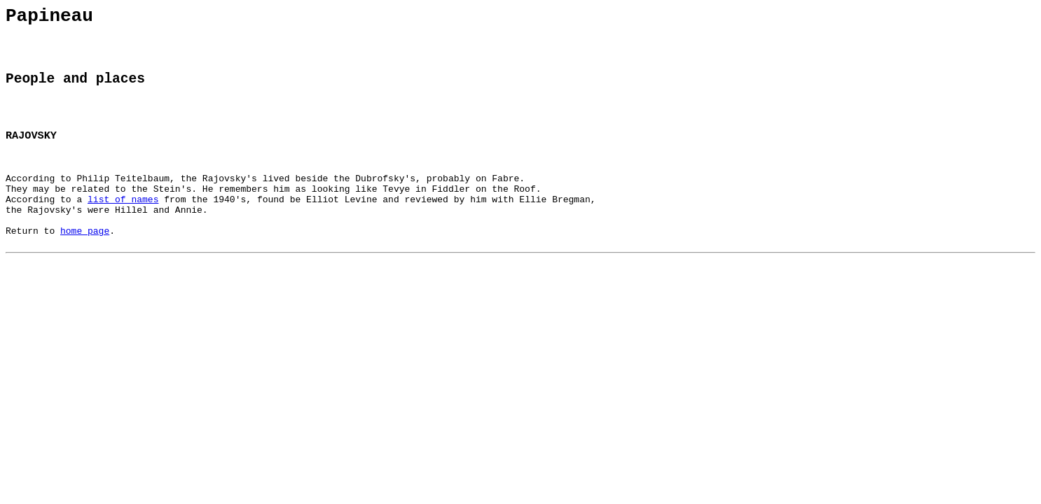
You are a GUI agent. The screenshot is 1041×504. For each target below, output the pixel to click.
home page (84, 264)
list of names (123, 226)
